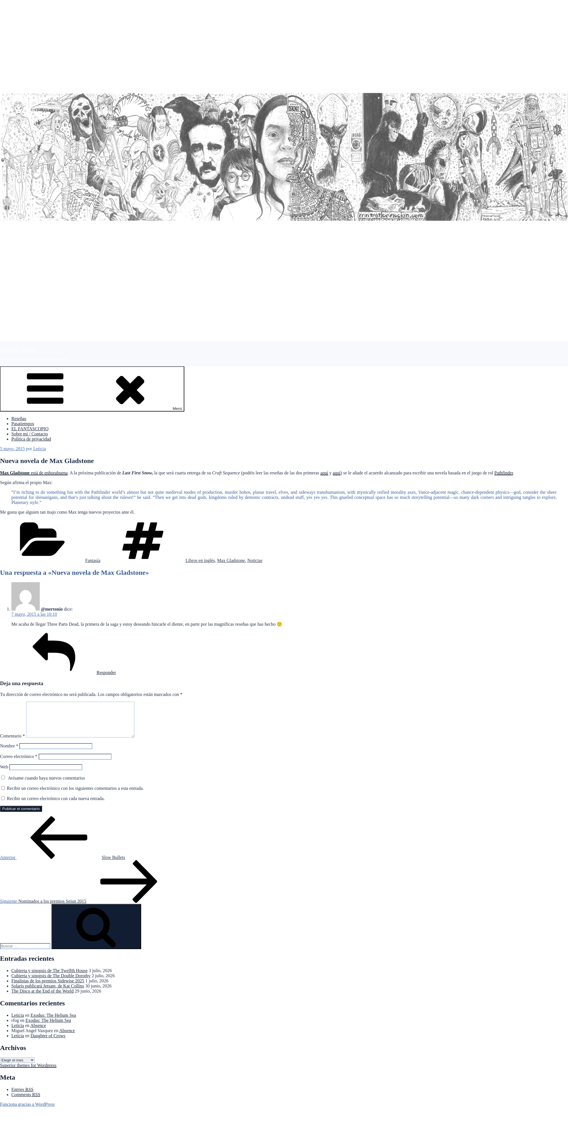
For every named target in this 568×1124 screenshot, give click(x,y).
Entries (22, 1096)
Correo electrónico (18, 763)
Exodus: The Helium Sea (53, 1022)
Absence (38, 1032)
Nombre (9, 752)
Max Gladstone (231, 560)
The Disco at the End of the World (42, 997)
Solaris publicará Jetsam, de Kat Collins (47, 992)
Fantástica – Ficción (18, 349)
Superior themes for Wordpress (28, 1072)
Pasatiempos (22, 423)
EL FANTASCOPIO (30, 428)
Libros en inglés (200, 560)
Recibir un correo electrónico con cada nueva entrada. (56, 805)
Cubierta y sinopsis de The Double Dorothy (51, 982)
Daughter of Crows (48, 1042)
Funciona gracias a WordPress (27, 1111)
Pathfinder (503, 472)
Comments (25, 1101)
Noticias (254, 560)
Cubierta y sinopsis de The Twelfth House (49, 977)
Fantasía (92, 560)
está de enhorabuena (34, 472)
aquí (324, 472)
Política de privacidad (31, 439)
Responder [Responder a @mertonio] (63, 672)
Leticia (39, 448)
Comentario (12, 742)
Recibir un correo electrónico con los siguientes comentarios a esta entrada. (75, 795)
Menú (92, 389)
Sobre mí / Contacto (29, 433)
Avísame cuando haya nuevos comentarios (46, 784)
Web (4, 773)
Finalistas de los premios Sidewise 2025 (47, 987)
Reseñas (18, 418)
